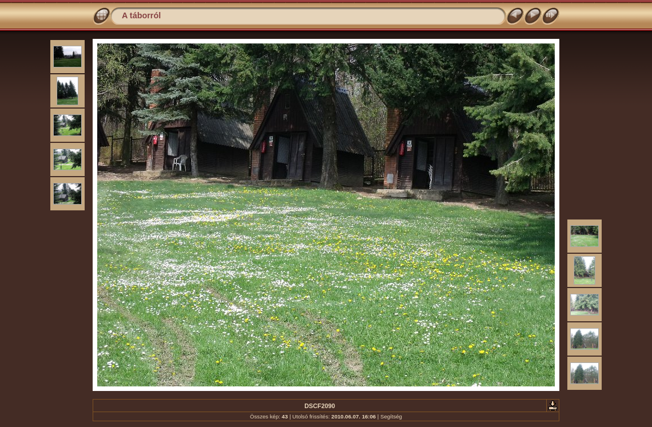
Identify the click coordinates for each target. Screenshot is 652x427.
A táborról (141, 15)
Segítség (391, 416)
